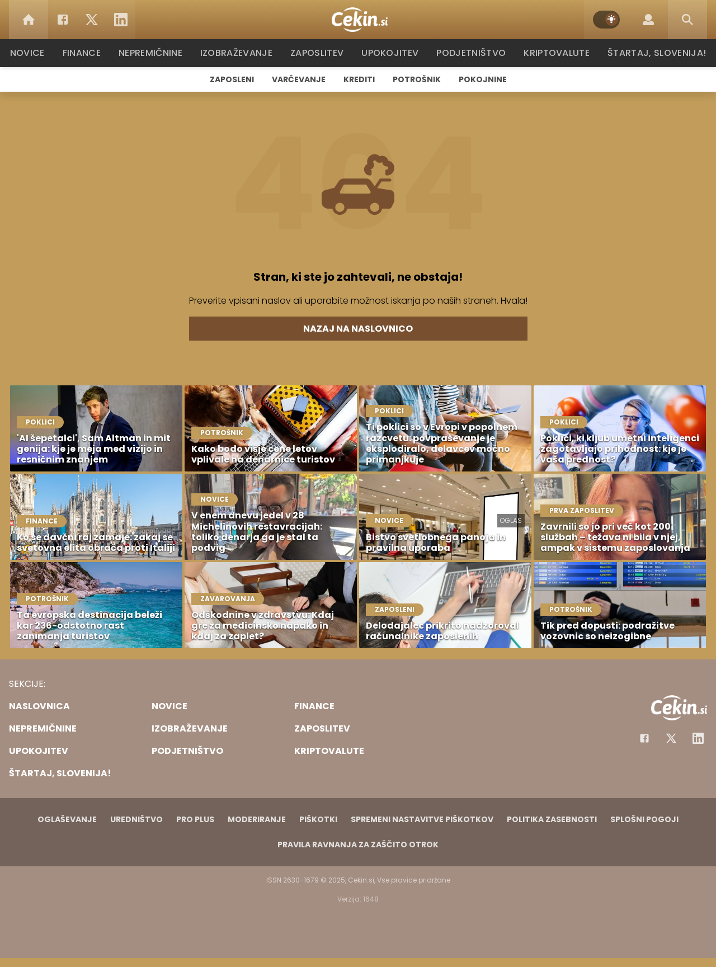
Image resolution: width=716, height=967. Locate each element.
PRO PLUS (195, 819)
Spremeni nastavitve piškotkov (422, 819)
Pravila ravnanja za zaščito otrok (358, 844)
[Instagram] (698, 738)
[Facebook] (62, 19)
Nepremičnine (156, 53)
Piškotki (318, 819)
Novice (33, 53)
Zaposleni (232, 79)
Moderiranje (257, 819)
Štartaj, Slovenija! (653, 53)
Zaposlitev (320, 53)
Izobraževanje (241, 53)
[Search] (687, 19)
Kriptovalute (555, 53)
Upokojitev (392, 53)
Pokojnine (483, 79)
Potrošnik (417, 79)
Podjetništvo (471, 53)
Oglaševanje (67, 819)
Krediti (359, 79)
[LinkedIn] (120, 19)
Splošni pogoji (644, 819)
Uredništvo (136, 819)
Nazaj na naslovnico (358, 328)
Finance (87, 53)
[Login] (648, 19)
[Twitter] (91, 19)
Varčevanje (299, 79)
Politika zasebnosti (552, 819)
